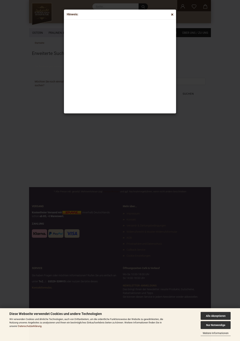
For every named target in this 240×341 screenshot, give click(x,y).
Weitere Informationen (216, 333)
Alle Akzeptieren (216, 315)
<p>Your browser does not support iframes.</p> (98, 65)
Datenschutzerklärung (29, 326)
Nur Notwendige (215, 325)
